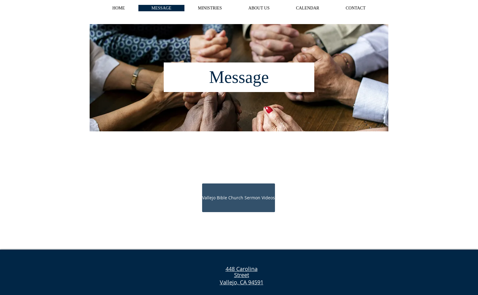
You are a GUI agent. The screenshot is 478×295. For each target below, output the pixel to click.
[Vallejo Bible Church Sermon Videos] (238, 197)
